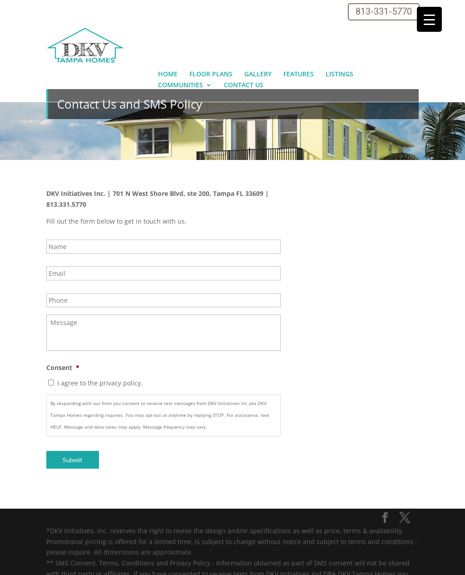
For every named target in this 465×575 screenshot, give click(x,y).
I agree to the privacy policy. (100, 339)
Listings (339, 31)
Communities (180, 41)
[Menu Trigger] (429, 19)
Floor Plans (210, 31)
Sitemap (65, 562)
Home (168, 31)
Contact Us (243, 41)
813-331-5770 (384, 11)
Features (298, 31)
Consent (62, 324)
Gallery (258, 31)
